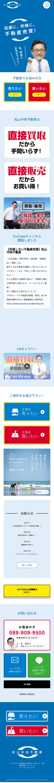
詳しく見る (27, 565)
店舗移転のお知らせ (27, 544)
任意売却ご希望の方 (27, 695)
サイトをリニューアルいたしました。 (27, 554)
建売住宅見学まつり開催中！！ (27, 535)
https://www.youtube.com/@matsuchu (25, 303)
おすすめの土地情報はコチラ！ (27, 591)
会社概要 (27, 684)
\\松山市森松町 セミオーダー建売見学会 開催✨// (27, 526)
